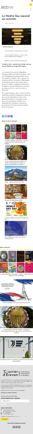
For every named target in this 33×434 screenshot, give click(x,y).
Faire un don (4, 419)
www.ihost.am (17, 416)
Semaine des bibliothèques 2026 (13, 200)
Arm (30, 10)
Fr (30, 8)
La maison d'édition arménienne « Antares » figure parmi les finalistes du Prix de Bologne (16, 142)
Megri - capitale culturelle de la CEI (14, 182)
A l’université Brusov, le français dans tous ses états (16, 50)
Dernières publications (8, 46)
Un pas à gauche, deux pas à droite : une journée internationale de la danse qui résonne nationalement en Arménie (15, 163)
